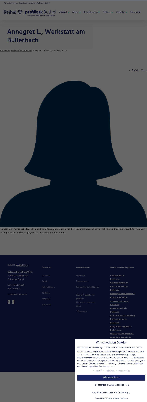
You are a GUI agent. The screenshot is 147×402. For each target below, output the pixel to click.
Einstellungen (87, 366)
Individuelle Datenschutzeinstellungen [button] (111, 392)
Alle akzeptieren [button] (111, 377)
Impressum (124, 398)
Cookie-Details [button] (99, 398)
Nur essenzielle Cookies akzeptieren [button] (111, 385)
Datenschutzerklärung (107, 363)
